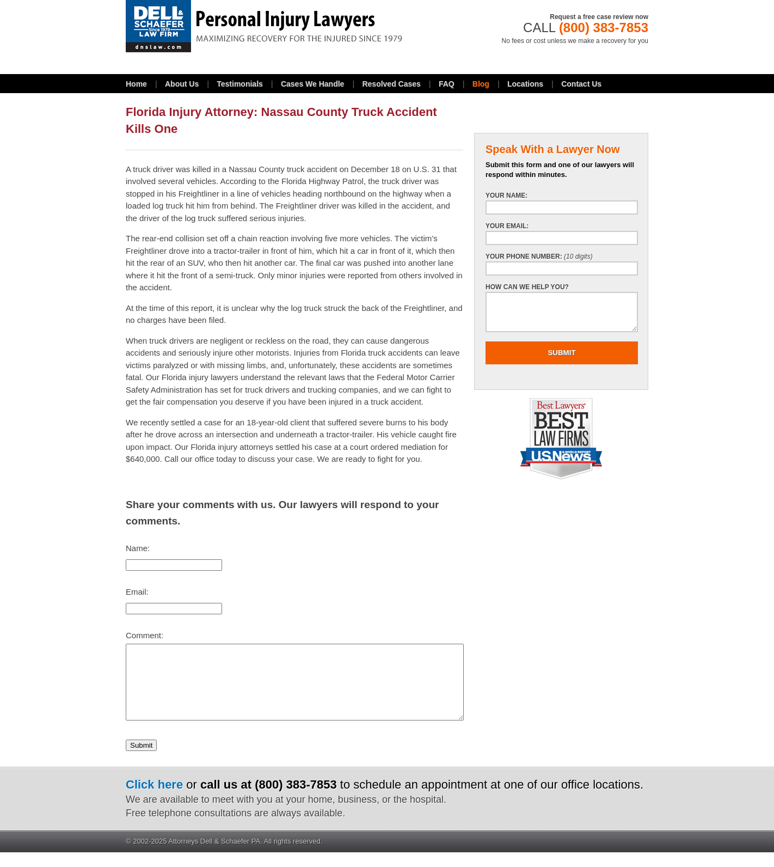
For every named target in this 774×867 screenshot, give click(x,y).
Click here (154, 799)
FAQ (446, 84)
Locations (525, 84)
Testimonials (240, 84)
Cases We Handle (312, 84)
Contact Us (581, 84)
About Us (182, 84)
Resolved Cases (391, 84)
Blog (480, 84)
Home (136, 84)
